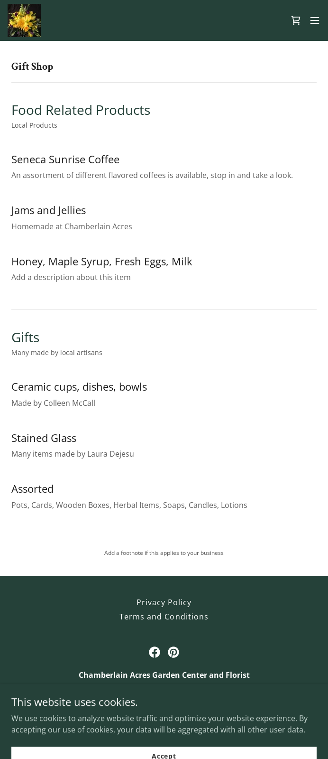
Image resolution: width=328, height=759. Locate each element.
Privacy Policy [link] (164, 602)
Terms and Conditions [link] (163, 616)
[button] (314, 20)
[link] (24, 20)
